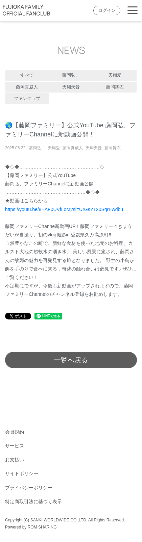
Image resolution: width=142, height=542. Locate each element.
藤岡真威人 (27, 87)
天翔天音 (71, 87)
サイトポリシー (21, 473)
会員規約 (14, 432)
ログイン (107, 10)
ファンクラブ (27, 98)
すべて (26, 75)
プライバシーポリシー (28, 487)
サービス (14, 445)
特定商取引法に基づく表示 (33, 501)
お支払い (14, 459)
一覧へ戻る (71, 360)
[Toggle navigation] (132, 11)
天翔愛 (114, 75)
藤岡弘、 (71, 75)
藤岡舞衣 (115, 87)
